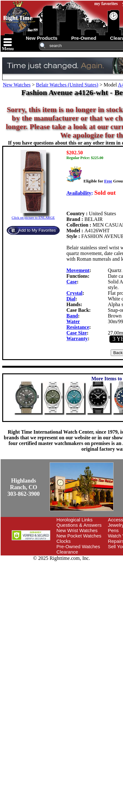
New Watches (17, 84)
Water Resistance (77, 324)
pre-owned (83, 38)
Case (71, 281)
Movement (77, 270)
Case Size (76, 332)
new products (42, 38)
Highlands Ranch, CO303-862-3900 (24, 487)
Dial (70, 298)
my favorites (106, 3)
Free (108, 181)
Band (72, 315)
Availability (78, 193)
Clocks (64, 541)
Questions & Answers (79, 525)
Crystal (74, 293)
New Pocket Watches (79, 535)
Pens (113, 530)
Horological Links (75, 519)
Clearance (67, 552)
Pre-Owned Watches (78, 546)
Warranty (77, 338)
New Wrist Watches (77, 530)
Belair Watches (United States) (67, 84)
